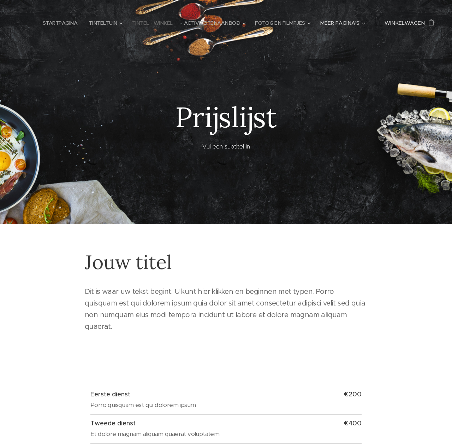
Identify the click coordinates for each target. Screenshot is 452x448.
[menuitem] (51, 23)
